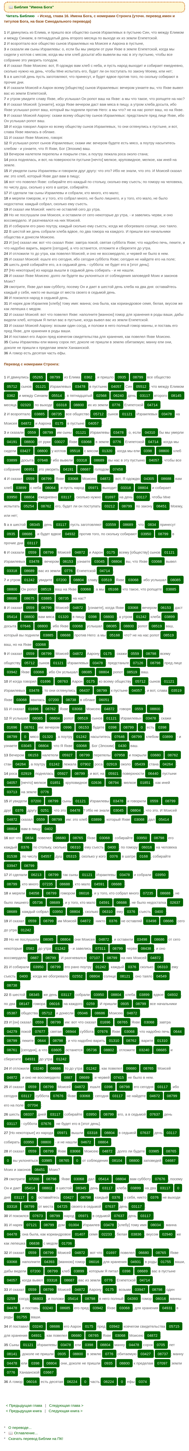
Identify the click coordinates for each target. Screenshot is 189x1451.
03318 (61, 405)
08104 (117, 1160)
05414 (12, 617)
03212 (110, 506)
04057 (116, 386)
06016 (147, 847)
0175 (59, 423)
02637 (175, 902)
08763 (63, 681)
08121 (125, 976)
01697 (110, 497)
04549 (161, 976)
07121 (32, 1225)
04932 (70, 534)
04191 (12, 442)
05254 (29, 506)
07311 (100, 948)
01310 (114, 1040)
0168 (144, 856)
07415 (119, 1077)
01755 (166, 1262)
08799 (55, 377)
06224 (72, 1381)
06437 (84, 690)
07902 (85, 764)
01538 (12, 856)
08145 (176, 395)
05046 (83, 1013)
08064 (50, 488)
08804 (143, 488)
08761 (29, 727)
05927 (67, 755)
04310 (150, 432)
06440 (153, 773)
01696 (45, 681)
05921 (113, 773)
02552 (77, 976)
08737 (163, 1354)
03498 (151, 921)
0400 (112, 847)
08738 (71, 700)
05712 (12, 386)
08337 (29, 1114)
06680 (61, 838)
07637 (155, 1114)
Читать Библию (20, 16)
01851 (55, 782)
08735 (56, 414)
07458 (118, 469)
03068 (86, 442)
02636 (96, 782)
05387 (12, 1013)
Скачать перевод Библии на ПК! (35, 1439)
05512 (141, 386)
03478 (80, 386)
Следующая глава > (66, 1405)
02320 (25, 405)
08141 (12, 1354)
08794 (114, 782)
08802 (109, 1050)
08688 (166, 478)
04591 (99, 884)
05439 (140, 764)
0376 (19, 810)
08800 (79, 405)
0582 (30, 948)
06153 (68, 561)
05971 (93, 488)
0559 (32, 432)
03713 (12, 792)
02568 (101, 395)
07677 (40, 1031)
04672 (155, 1096)
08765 (78, 838)
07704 (33, 1105)
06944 (71, 1031)
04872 (26, 423)
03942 (12, 672)
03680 (156, 755)
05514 (57, 395)
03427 (25, 451)
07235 (48, 884)
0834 (152, 524)
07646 (25, 626)
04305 (149, 478)
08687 (85, 469)
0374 (143, 1381)
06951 (29, 469)
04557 (46, 856)
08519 (46, 589)
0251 (45, 810)
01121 (41, 386)
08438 (146, 948)
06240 (118, 395)
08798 (151, 653)
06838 (34, 1243)
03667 (48, 1372)
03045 (99, 561)
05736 (37, 902)
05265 (38, 377)
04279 (12, 1031)
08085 (175, 580)
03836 (136, 1234)
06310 (75, 847)
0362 (88, 377)
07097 (162, 1363)
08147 (24, 1004)
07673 (37, 1216)
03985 (154, 1151)
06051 (104, 700)
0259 (90, 1004)
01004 (74, 1225)
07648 (42, 460)
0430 (122, 746)
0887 (35, 958)
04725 (62, 1206)
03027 (60, 442)
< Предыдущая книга (24, 1411)
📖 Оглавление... (23, 1433)
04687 (170, 1160)
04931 (30, 1059)
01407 (80, 1234)
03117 (145, 395)
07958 (120, 755)
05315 (71, 856)
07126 (138, 663)
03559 (111, 524)
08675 (29, 598)
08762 (46, 506)
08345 (35, 524)
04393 (49, 1262)
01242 (29, 580)
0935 (122, 377)
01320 (107, 451)
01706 (67, 1243)
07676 (102, 1031)
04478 (75, 810)
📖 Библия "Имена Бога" (31, 7)
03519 (106, 580)
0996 (67, 727)
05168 (113, 589)
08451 (161, 506)
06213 (36, 875)
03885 (39, 414)
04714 (152, 405)
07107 (95, 958)
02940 (167, 1234)
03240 (144, 1050)
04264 (21, 764)
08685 (161, 1050)
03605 (56, 1050)
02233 (107, 1234)
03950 (12, 497)
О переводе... (20, 1427)
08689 (99, 460)
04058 (34, 893)
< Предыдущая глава (24, 1405)
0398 (148, 451)
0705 (161, 1345)
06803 (38, 1298)
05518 (75, 451)
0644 (177, 1031)
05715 (174, 1326)
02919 (112, 764)
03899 (12, 460)
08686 (27, 534)
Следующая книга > (66, 1411)
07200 (61, 580)
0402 (49, 829)
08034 (156, 1225)
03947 (12, 865)
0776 (116, 405)
